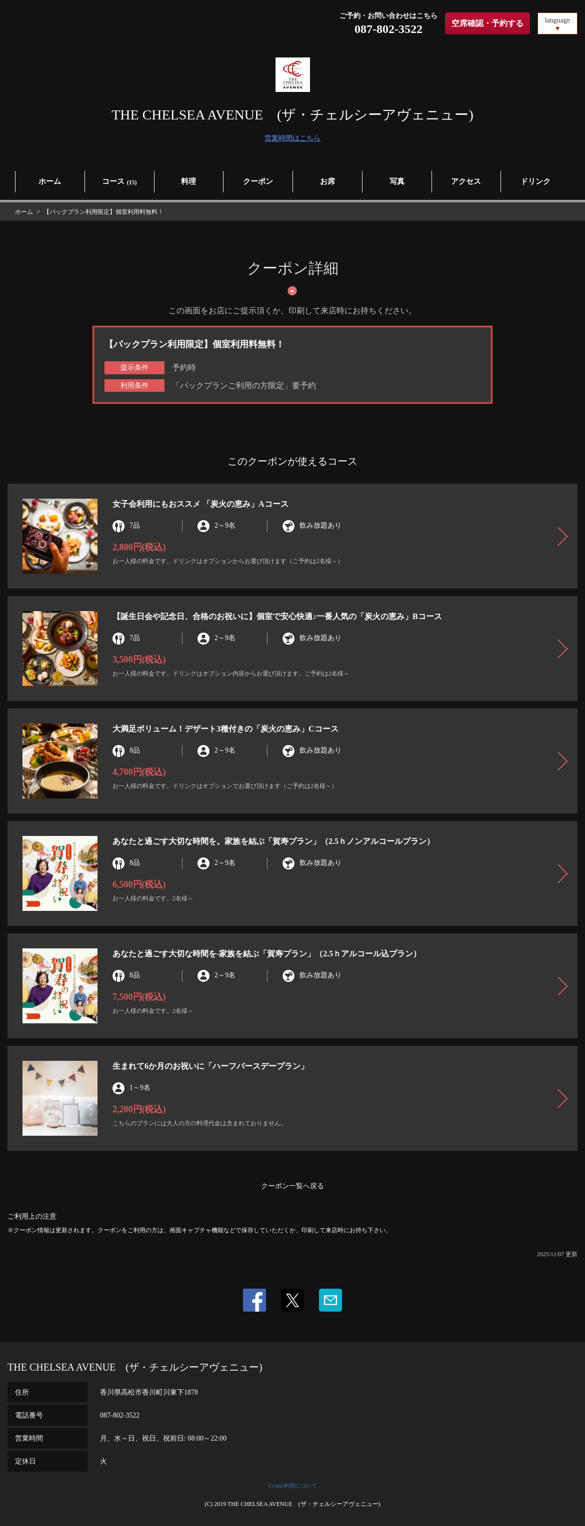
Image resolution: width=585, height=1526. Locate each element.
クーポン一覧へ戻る (292, 1186)
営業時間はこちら (292, 138)
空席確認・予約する (488, 23)
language (557, 20)
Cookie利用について (292, 1486)
